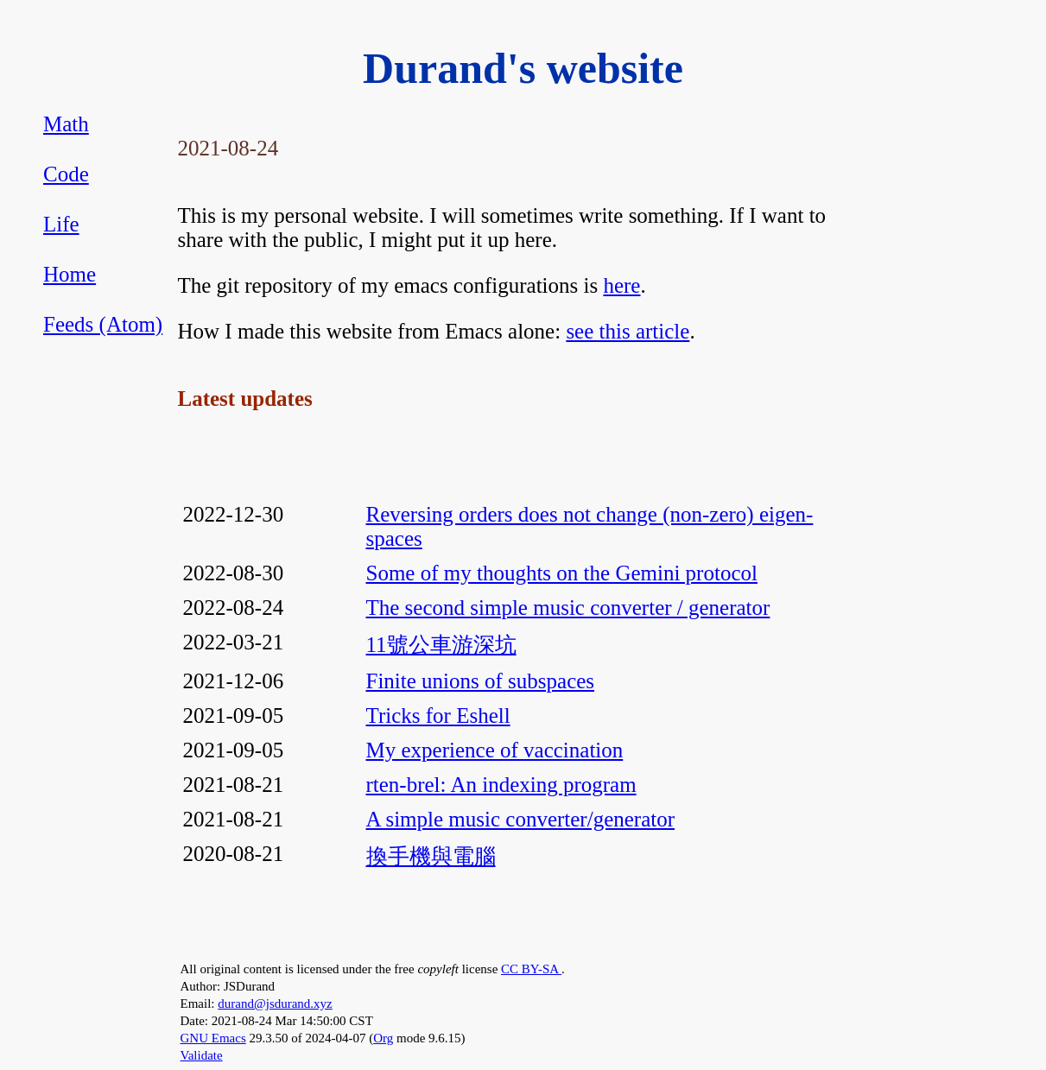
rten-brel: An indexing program (501, 784)
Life (61, 224)
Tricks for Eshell (438, 715)
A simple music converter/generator (520, 819)
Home (69, 274)
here (621, 285)
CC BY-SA (531, 969)
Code (66, 174)
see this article (627, 331)
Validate (202, 1055)
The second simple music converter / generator (568, 607)
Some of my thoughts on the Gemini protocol (562, 573)
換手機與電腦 (431, 856)
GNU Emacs (213, 1038)
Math (66, 124)
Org (383, 1038)
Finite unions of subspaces (480, 681)
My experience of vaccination (495, 750)
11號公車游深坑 (441, 644)
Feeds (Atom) (102, 324)
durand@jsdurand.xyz (275, 1003)
